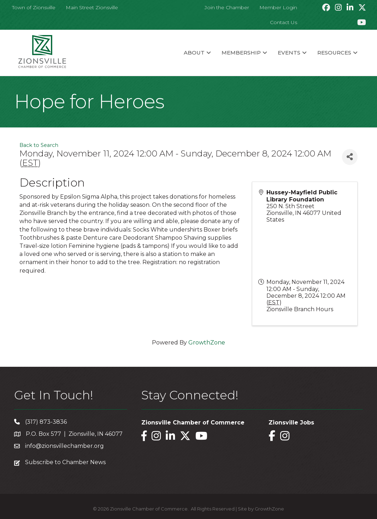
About (194, 52)
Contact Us (283, 22)
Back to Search (38, 145)
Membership (241, 52)
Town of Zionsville (33, 7)
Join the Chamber (227, 7)
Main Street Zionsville (92, 7)
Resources (334, 52)
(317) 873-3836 (46, 421)
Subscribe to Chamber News (65, 462)
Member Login (278, 7)
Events (289, 52)
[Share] (350, 157)
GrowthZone (206, 342)
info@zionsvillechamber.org (64, 446)
